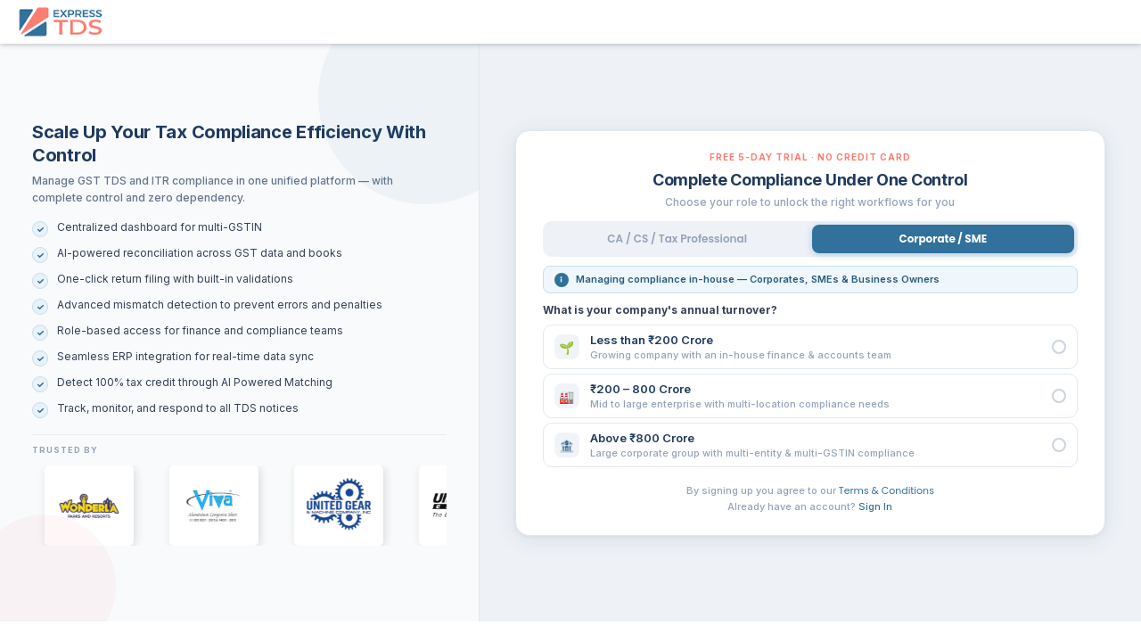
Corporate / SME (943, 238)
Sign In (875, 506)
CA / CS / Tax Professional (677, 238)
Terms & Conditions (886, 490)
